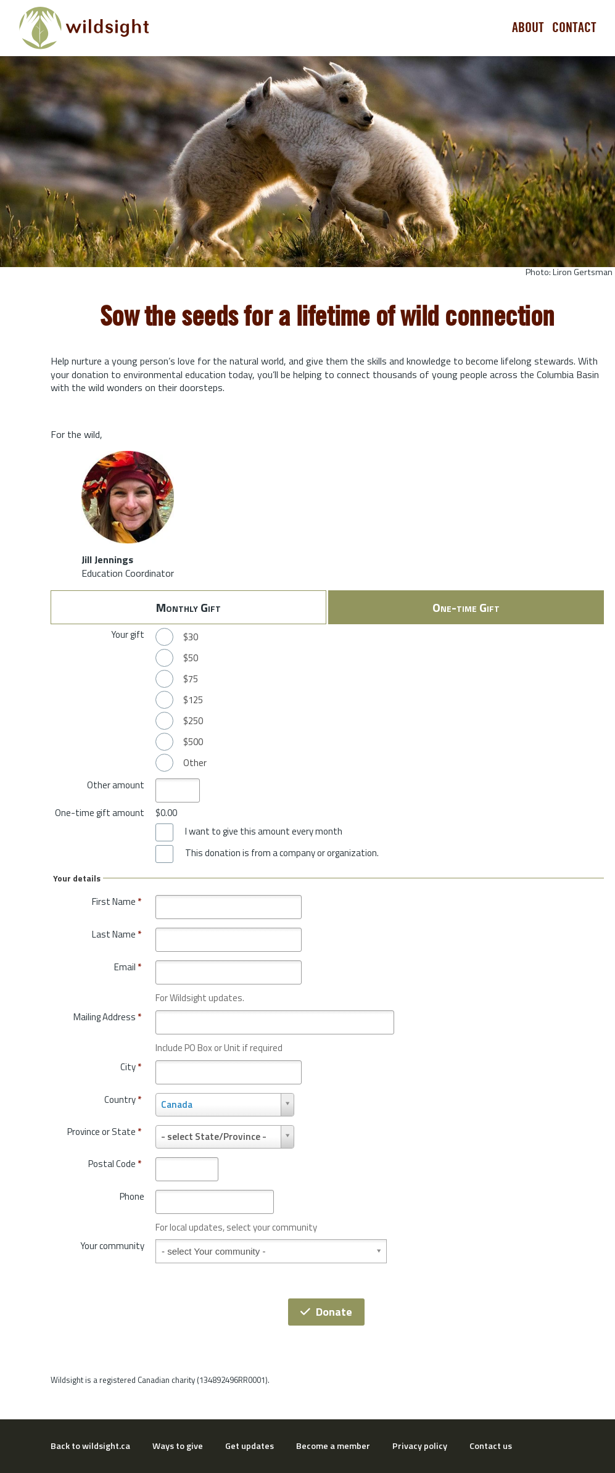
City (130, 1067)
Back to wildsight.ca (90, 1446)
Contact (574, 28)
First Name (116, 901)
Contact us (490, 1446)
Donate (326, 1311)
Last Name (116, 934)
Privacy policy (419, 1446)
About (528, 28)
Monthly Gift (188, 607)
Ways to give (177, 1446)
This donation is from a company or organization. (282, 853)
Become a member (333, 1446)
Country (122, 1099)
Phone (132, 1196)
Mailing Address (107, 1017)
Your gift (127, 634)
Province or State (104, 1131)
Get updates (249, 1446)
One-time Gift (466, 607)
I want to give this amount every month (263, 831)
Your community (112, 1246)
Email (127, 967)
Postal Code (114, 1164)
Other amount (115, 785)
